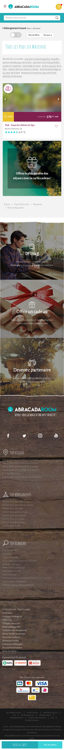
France (7, 204)
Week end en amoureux (13, 567)
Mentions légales (50, 713)
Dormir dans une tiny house (15, 512)
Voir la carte (20, 745)
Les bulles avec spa (11, 564)
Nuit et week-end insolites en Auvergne (20, 466)
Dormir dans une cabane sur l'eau (17, 505)
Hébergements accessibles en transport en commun (26, 578)
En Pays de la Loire (11, 473)
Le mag (32, 253)
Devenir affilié (45, 715)
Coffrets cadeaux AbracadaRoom (18, 585)
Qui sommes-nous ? (14, 713)
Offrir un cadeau (32, 311)
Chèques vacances (11, 623)
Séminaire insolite (10, 640)
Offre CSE (7, 620)
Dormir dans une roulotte (14, 515)
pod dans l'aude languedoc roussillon (42, 59)
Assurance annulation (12, 647)
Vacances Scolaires (11, 637)
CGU (14, 715)
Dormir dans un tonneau (13, 522)
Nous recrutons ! (10, 651)
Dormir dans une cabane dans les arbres (21, 501)
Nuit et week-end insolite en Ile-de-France (22, 477)
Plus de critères (50, 745)
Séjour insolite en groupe (13, 633)
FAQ (52, 718)
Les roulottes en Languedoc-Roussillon (19, 561)
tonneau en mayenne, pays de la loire (38, 73)
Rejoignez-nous (16, 718)
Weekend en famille (11, 571)
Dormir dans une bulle (12, 508)
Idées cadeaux (9, 574)
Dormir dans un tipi (11, 526)
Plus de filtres (33, 35)
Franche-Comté (9, 550)
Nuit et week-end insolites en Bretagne (20, 463)
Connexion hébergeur (12, 644)
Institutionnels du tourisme (14, 630)
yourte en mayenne (12, 66)
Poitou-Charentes (10, 557)
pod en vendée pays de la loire (17, 62)
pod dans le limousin (12, 76)
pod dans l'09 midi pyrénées (46, 62)
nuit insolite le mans (31, 66)
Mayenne (37, 204)
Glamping (6, 554)
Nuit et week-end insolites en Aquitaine (20, 460)
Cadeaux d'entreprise (12, 616)
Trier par (47, 35)
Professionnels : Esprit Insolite (16, 609)
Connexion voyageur (37, 718)
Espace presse (32, 713)
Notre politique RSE (11, 627)
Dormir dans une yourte (13, 519)
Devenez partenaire (32, 370)
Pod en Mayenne (15, 208)
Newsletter (7, 613)
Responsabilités (27, 715)
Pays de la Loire (21, 204)
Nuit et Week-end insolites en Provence (20, 470)
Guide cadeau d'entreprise (14, 581)
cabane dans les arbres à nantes (23, 69)
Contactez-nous (32, 720)
